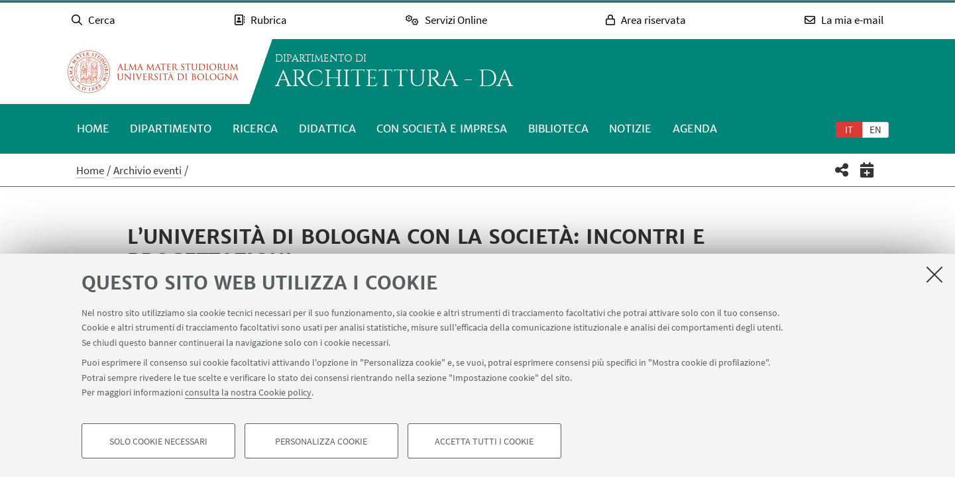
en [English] (875, 129)
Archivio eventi (147, 170)
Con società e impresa (441, 128)
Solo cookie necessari (158, 441)
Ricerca (255, 128)
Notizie (630, 128)
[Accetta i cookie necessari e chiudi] (934, 274)
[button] (841, 170)
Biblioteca (558, 128)
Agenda (695, 128)
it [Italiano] (849, 129)
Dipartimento (170, 128)
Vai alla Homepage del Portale (153, 71)
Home (93, 128)
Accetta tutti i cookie (484, 441)
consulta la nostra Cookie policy (248, 392)
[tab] (849, 129)
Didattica (327, 128)
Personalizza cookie (321, 441)
